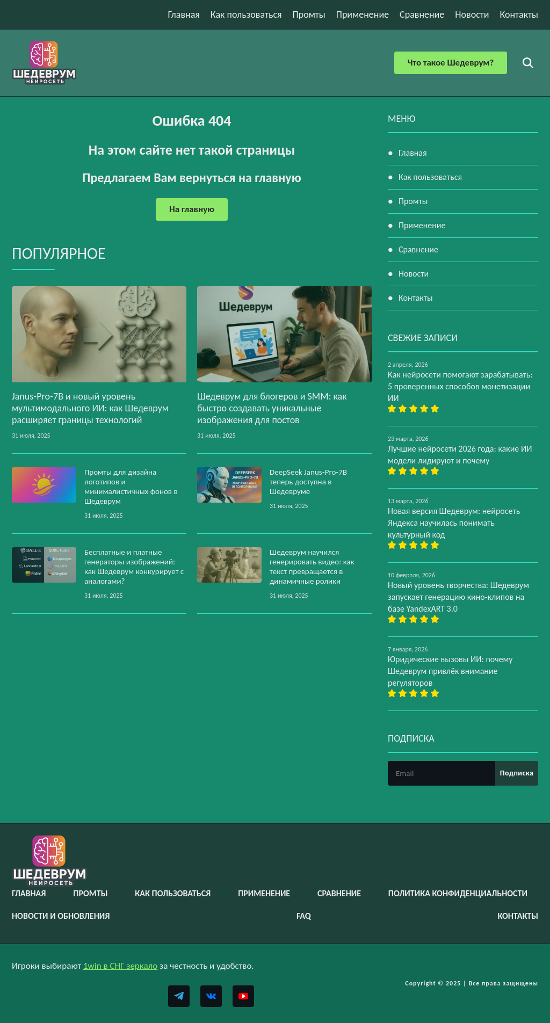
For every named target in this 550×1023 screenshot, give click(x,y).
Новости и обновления (61, 916)
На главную (191, 209)
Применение (362, 14)
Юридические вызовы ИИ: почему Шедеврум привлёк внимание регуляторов (450, 671)
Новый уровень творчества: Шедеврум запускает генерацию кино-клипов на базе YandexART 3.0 (458, 597)
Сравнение (422, 14)
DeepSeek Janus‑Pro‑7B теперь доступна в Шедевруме (308, 481)
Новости (472, 14)
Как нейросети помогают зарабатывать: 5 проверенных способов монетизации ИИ (460, 386)
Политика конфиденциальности (457, 893)
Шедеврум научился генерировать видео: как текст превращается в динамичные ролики (312, 566)
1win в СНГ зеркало (120, 965)
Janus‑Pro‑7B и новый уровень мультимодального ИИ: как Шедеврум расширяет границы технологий (90, 408)
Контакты (519, 14)
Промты (309, 14)
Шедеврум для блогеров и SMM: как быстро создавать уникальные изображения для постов (272, 408)
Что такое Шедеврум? (450, 62)
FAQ (303, 916)
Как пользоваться (246, 14)
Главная (184, 14)
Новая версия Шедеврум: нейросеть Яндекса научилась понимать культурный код (454, 523)
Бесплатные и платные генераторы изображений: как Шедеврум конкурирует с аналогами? (134, 566)
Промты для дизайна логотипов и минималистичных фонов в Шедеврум (131, 486)
